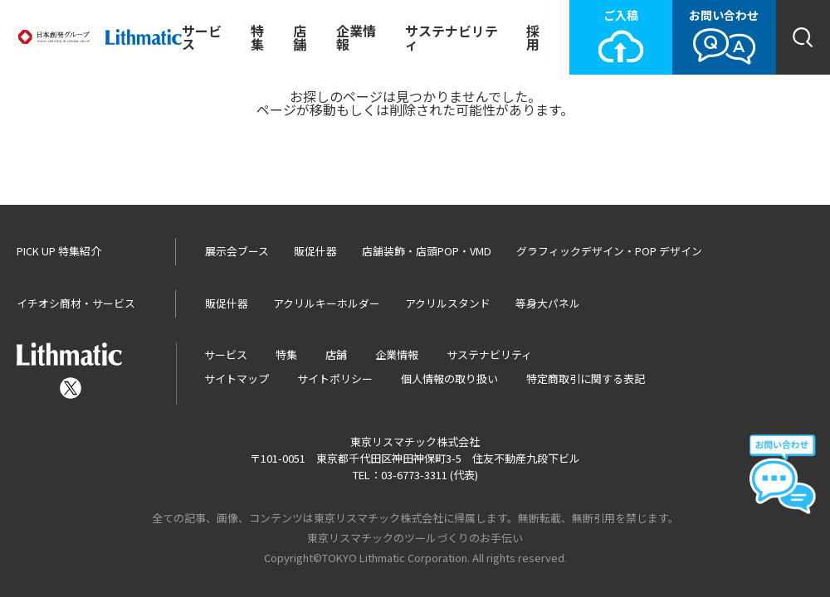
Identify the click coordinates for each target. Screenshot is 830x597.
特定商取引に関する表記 (585, 378)
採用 (533, 37)
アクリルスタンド (448, 303)
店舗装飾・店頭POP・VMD (426, 251)
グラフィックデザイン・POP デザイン (609, 251)
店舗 (299, 37)
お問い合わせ (724, 36)
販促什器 (315, 251)
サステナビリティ (451, 37)
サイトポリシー (335, 378)
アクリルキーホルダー (326, 303)
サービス (202, 37)
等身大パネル (547, 303)
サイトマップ (236, 378)
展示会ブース (237, 251)
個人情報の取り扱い (449, 378)
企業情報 (356, 37)
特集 (257, 37)
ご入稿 (621, 36)
